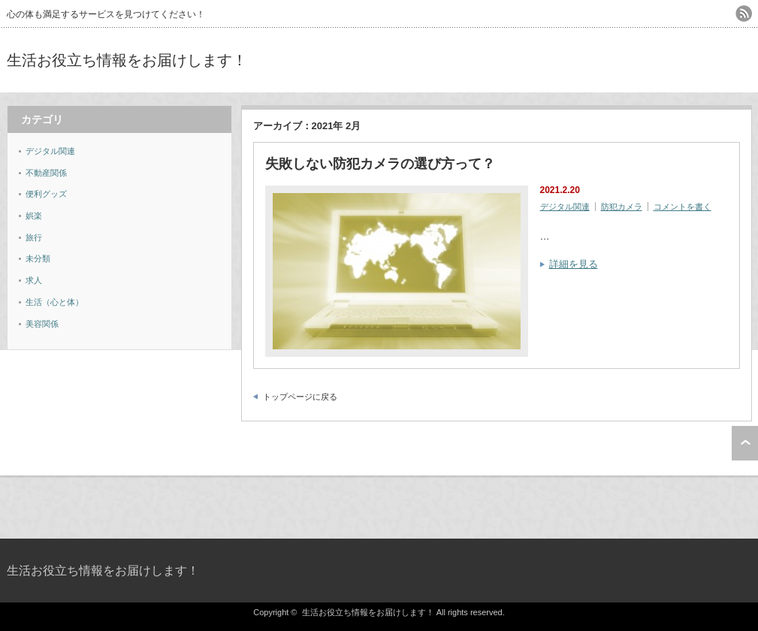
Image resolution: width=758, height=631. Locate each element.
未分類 (38, 258)
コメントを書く (682, 206)
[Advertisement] (576, 60)
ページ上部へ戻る (745, 443)
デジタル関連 (565, 206)
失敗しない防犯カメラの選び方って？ (380, 163)
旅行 (34, 237)
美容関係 (42, 323)
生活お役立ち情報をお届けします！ (127, 60)
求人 (34, 280)
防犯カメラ (621, 206)
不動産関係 (46, 172)
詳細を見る (573, 264)
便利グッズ (46, 193)
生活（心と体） (54, 301)
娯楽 (34, 215)
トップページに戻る (300, 396)
